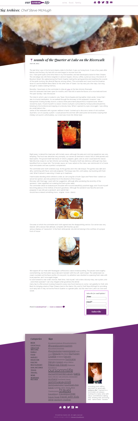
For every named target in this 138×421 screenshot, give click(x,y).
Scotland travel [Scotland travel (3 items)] (64, 379)
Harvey (34, 357)
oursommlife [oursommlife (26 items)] (60, 370)
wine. (64, 2)
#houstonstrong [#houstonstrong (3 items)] (69, 343)
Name (96, 298)
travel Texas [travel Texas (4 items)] (54, 397)
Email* (96, 303)
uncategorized (41, 307)
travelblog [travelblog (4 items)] (53, 394)
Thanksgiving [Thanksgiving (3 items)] (53, 391)
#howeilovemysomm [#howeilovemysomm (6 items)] (60, 345)
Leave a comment (56, 307)
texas (33, 370)
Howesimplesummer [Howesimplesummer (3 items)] (56, 359)
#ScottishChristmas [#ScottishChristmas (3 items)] (56, 348)
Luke (68, 89)
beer (33, 343)
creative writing (35, 348)
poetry (34, 362)
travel (34, 373)
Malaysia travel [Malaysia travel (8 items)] (57, 364)
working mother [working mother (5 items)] (62, 399)
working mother (35, 378)
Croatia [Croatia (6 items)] (52, 356)
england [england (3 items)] (60, 357)
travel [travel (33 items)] (65, 390)
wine (33, 375)
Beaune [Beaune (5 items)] (56, 353)
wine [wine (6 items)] (51, 399)
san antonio (37, 367)
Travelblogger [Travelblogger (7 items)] (67, 393)
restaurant (36, 365)
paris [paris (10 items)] (77, 373)
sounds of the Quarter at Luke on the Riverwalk (69, 60)
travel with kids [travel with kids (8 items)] (69, 396)
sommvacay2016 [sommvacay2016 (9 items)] (59, 382)
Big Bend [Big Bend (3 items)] (65, 354)
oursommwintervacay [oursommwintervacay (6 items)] (60, 373)
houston (35, 360)
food (33, 355)
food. (71, 2)
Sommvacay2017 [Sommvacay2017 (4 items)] (56, 385)
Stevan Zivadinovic (77, 417)
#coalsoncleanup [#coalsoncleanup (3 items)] (55, 343)
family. (78, 2)
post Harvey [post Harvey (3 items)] (53, 377)
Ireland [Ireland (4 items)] (59, 362)
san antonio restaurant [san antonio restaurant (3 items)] (68, 377)
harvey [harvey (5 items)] (67, 356)
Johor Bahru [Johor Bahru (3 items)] (68, 362)
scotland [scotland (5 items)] (52, 379)
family (34, 352)
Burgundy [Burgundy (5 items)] (74, 353)
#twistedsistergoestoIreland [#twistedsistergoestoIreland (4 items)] (62, 351)
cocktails (35, 345)
